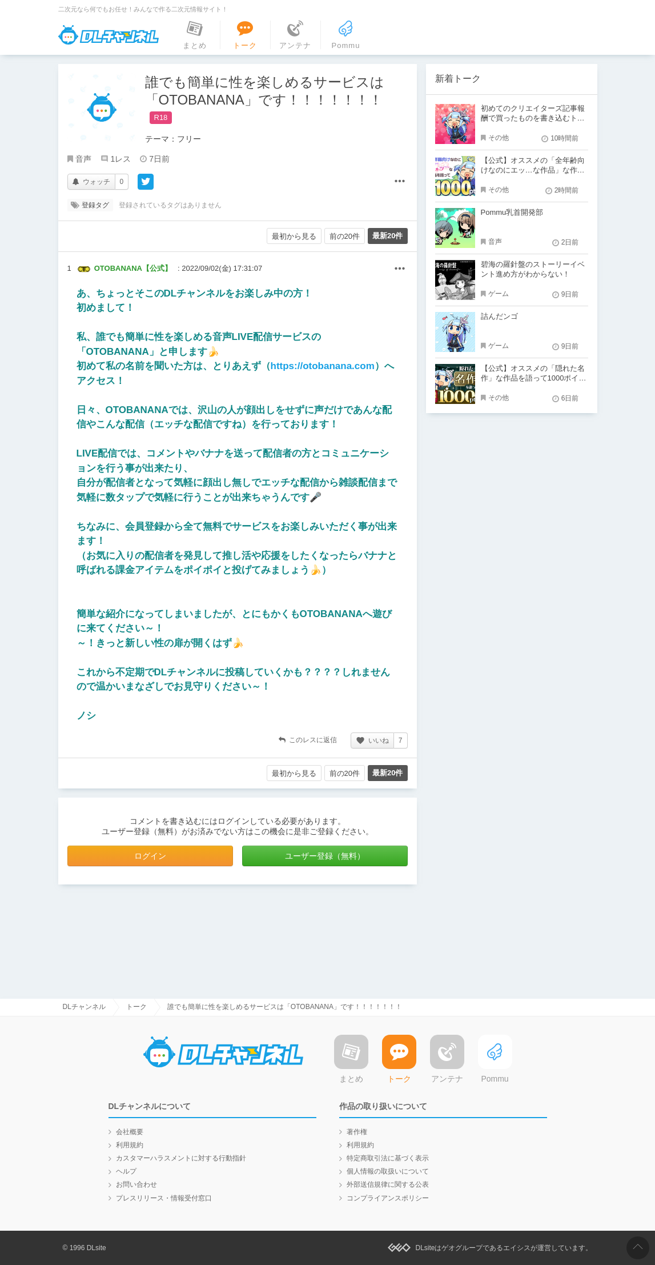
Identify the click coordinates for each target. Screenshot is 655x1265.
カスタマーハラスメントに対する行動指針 (181, 1158)
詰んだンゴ (499, 316)
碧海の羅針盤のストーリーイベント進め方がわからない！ (533, 269)
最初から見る (294, 236)
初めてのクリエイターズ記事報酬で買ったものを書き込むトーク (533, 118)
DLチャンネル (108, 35)
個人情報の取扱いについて (388, 1171)
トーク (136, 1007)
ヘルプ (126, 1171)
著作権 (357, 1132)
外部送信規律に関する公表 (388, 1184)
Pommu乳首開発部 (512, 212)
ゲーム (498, 294)
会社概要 (129, 1132)
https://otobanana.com (323, 366)
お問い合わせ (136, 1184)
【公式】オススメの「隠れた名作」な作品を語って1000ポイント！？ (533, 378)
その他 (400, 269)
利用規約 (129, 1145)
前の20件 (344, 236)
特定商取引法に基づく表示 (388, 1158)
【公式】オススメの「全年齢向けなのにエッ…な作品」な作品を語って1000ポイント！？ (533, 170)
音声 (83, 158)
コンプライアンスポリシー (388, 1198)
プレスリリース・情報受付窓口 (164, 1198)
